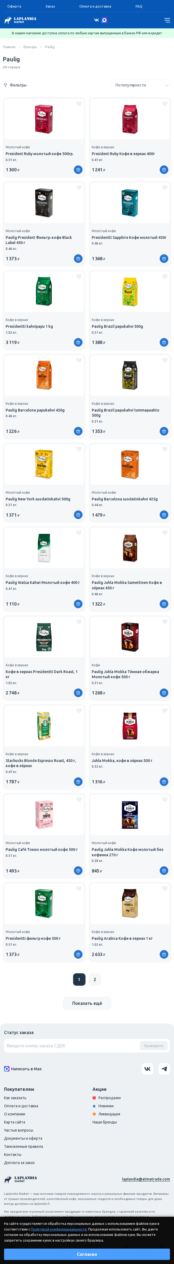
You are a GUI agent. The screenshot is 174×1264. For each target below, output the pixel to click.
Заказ (50, 6)
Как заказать (15, 1098)
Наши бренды (105, 1122)
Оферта (14, 6)
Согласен (87, 1254)
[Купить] (78, 169)
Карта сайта (14, 1122)
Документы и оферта (23, 1138)
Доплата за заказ (19, 1163)
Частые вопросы (18, 1130)
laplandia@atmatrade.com (146, 1179)
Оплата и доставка (95, 6)
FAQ (139, 6)
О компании (14, 1114)
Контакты (12, 1154)
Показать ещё (87, 1003)
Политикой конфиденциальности (59, 1229)
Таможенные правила (23, 1146)
